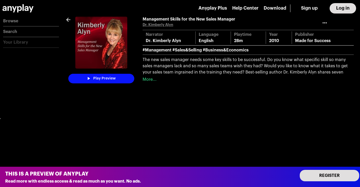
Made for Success (313, 41)
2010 (274, 41)
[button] (31, 21)
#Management (157, 50)
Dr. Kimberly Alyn (158, 25)
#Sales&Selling (187, 50)
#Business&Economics (226, 50)
